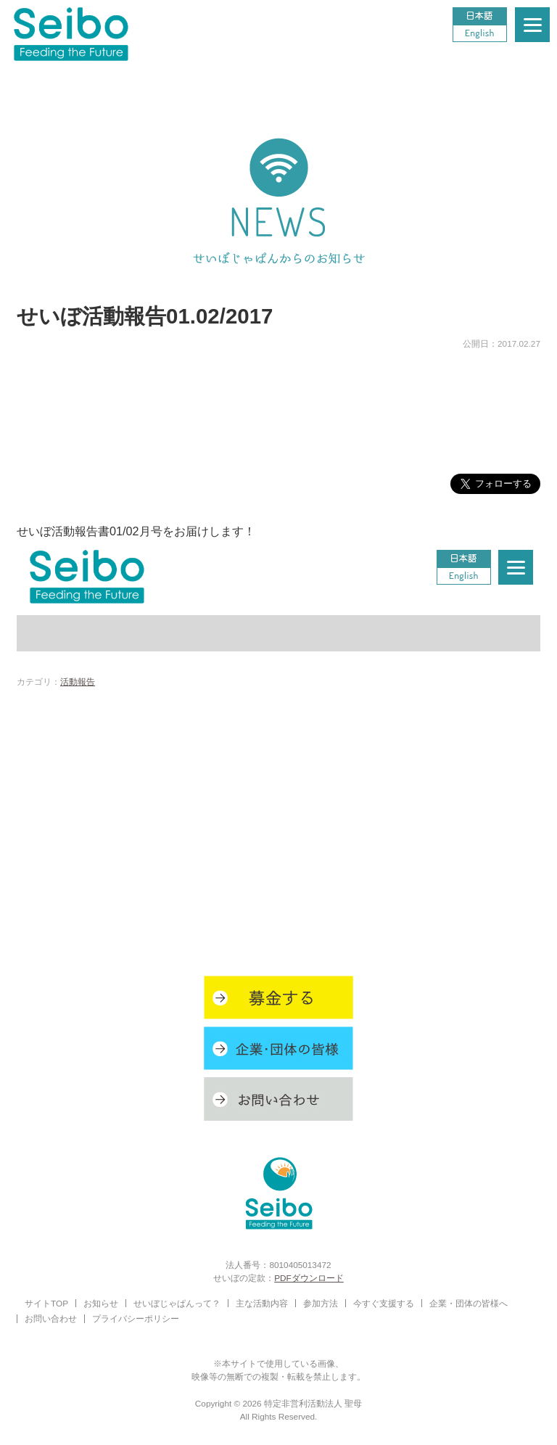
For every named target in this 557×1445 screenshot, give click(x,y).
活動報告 (77, 681)
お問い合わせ (51, 1318)
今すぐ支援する (383, 1303)
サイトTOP (46, 1303)
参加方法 (320, 1303)
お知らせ (100, 1303)
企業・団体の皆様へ (468, 1303)
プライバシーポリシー (135, 1318)
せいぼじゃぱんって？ (176, 1303)
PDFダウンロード (309, 1278)
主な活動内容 (262, 1303)
